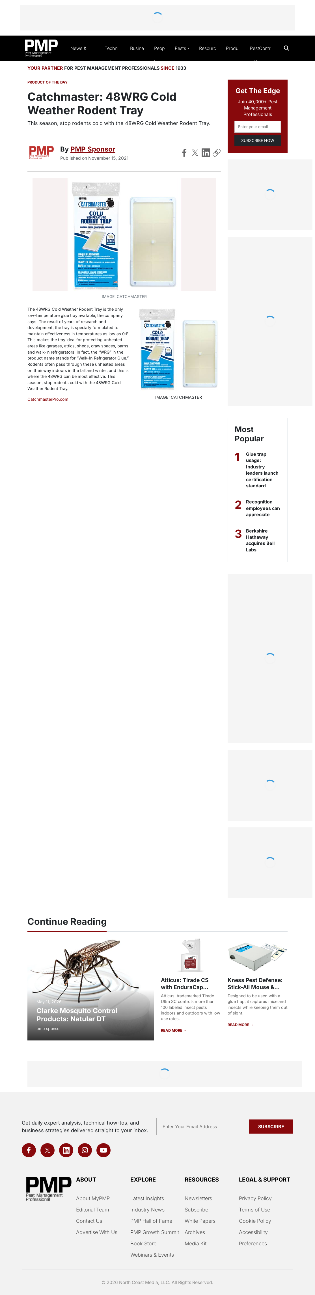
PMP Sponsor (92, 149)
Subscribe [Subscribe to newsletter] (271, 1126)
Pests (180, 48)
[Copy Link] (216, 152)
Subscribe (196, 1210)
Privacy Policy (255, 1198)
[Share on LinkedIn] (206, 152)
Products (232, 55)
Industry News (147, 1210)
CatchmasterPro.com (47, 399)
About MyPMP (93, 1198)
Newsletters (198, 1198)
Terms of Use (254, 1210)
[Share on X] (195, 152)
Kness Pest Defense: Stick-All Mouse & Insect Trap (255, 987)
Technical (111, 55)
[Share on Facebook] (184, 152)
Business (137, 55)
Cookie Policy (255, 1221)
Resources (207, 55)
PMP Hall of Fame (151, 1221)
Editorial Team (92, 1210)
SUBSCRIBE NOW (257, 140)
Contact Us (89, 1221)
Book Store (143, 1243)
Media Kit (195, 1243)
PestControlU (260, 55)
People (159, 55)
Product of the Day (47, 82)
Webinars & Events (152, 1255)
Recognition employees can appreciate (263, 508)
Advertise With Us (96, 1232)
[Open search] (287, 48)
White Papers (200, 1221)
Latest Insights (147, 1198)
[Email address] (257, 127)
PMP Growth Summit (154, 1232)
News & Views (78, 55)
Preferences (253, 1243)
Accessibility (253, 1232)
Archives (195, 1232)
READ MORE (172, 1030)
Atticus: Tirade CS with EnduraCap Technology (185, 987)
